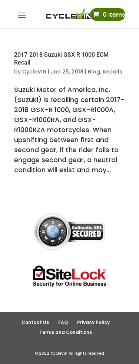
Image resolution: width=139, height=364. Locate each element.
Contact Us (35, 322)
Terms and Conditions (65, 332)
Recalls (112, 71)
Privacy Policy (93, 322)
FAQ (63, 322)
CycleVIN (34, 71)
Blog (94, 71)
